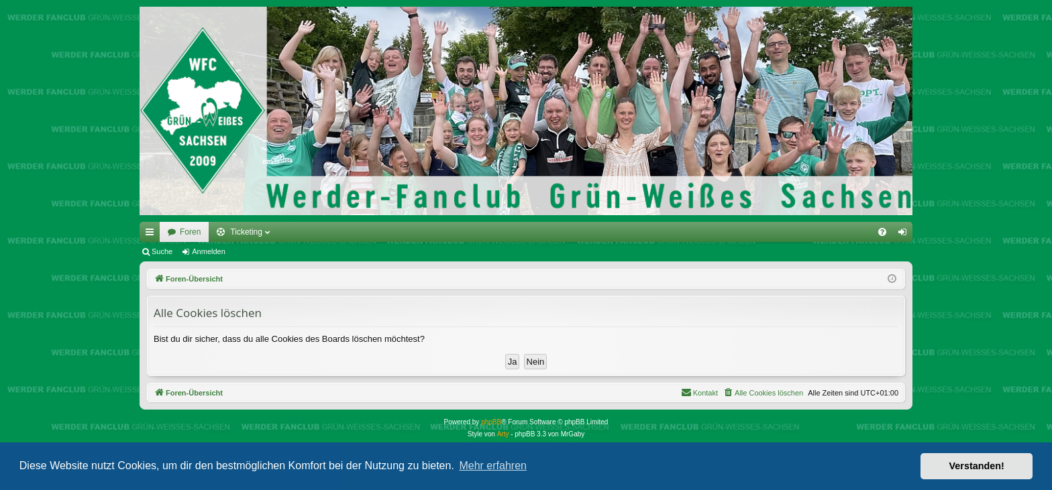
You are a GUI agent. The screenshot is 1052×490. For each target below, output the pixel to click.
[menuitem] (882, 232)
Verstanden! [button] (976, 466)
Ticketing (246, 232)
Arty (503, 434)
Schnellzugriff (152, 234)
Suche (162, 251)
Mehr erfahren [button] (493, 465)
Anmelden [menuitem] (905, 234)
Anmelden (208, 251)
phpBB (491, 422)
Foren (190, 232)
